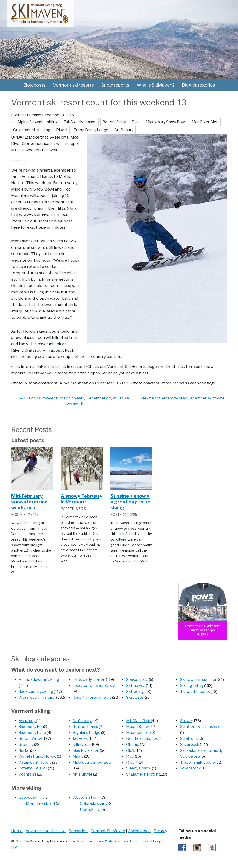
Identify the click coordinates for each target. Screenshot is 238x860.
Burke (24, 750)
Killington (81, 744)
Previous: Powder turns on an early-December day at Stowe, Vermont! (75, 401)
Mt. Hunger (83, 774)
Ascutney (27, 721)
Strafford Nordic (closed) (202, 726)
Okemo (133, 744)
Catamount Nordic (35, 762)
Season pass (137, 679)
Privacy (160, 830)
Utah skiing (90, 809)
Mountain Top (139, 732)
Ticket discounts (195, 691)
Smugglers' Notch (142, 774)
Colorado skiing (94, 803)
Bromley (26, 744)
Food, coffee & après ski (94, 685)
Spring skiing (192, 685)
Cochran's (28, 774)
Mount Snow (137, 726)
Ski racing (135, 691)
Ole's (131, 750)
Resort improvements (92, 697)
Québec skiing (32, 797)
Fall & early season (89, 679)
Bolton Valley (31, 738)
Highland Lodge (87, 732)
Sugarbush (190, 744)
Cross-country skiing (37, 697)
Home (17, 830)
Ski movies (136, 685)
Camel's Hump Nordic (38, 756)
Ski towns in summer (198, 679)
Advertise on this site (46, 830)
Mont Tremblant (41, 803)
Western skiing (86, 797)
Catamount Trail (33, 768)
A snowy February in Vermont (81, 499)
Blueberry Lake (33, 732)
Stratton (188, 738)
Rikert (132, 762)
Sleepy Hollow (139, 768)
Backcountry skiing (36, 691)
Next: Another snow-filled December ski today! (182, 401)
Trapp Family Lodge (197, 762)
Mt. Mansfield (138, 721)
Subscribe (78, 830)
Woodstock (191, 768)
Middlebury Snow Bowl (92, 762)
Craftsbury (82, 721)
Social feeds (139, 830)
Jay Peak (81, 738)
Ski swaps (135, 697)
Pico (130, 756)
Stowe (186, 721)
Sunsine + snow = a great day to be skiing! (130, 501)
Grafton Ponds (86, 726)
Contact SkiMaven (108, 830)
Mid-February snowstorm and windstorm (29, 501)
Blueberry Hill (31, 726)
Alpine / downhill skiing (39, 679)
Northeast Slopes (142, 738)
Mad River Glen (86, 750)
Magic (78, 756)
